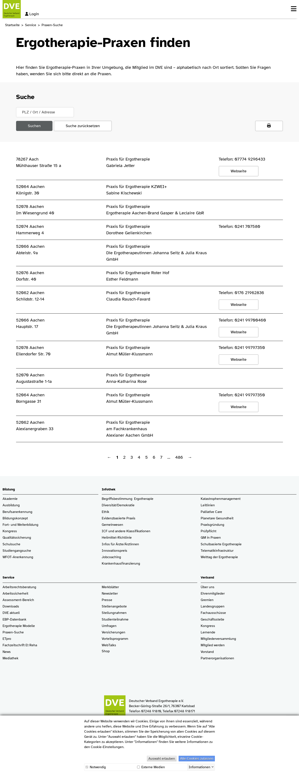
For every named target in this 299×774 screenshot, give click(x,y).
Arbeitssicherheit (15, 594)
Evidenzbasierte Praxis (118, 518)
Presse (107, 600)
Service (30, 25)
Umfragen (109, 626)
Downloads (11, 606)
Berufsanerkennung (17, 512)
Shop (106, 653)
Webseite (239, 171)
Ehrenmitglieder (213, 594)
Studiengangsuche (17, 551)
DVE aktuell (11, 613)
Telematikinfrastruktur (217, 551)
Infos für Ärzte (112, 544)
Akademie (10, 499)
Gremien (207, 600)
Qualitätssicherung (17, 538)
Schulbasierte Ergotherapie (221, 544)
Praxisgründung (212, 525)
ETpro (7, 639)
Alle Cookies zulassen (196, 758)
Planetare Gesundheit (217, 518)
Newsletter (110, 594)
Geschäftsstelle (212, 620)
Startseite (12, 25)
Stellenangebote (114, 606)
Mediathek (10, 658)
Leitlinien (208, 505)
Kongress (10, 531)
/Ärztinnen (131, 544)
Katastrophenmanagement (221, 499)
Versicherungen (113, 632)
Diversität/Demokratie (118, 505)
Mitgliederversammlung (218, 639)
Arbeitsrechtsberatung (19, 587)
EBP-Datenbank (14, 620)
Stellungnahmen (114, 613)
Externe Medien (151, 767)
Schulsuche (11, 544)
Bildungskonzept (15, 518)
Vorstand (207, 652)
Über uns (207, 587)
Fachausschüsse (213, 613)
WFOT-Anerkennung (18, 557)
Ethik (105, 512)
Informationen (199, 766)
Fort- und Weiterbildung (20, 525)
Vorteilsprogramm (115, 639)
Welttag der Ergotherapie (219, 557)
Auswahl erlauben (161, 758)
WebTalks (109, 645)
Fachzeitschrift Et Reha (20, 645)
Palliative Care (211, 512)
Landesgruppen (212, 606)
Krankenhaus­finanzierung (121, 564)
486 (179, 457)
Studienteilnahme (115, 620)
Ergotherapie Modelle (19, 626)
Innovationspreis (114, 551)
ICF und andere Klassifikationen (126, 531)
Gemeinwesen (112, 525)
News (7, 652)
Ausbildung (11, 505)
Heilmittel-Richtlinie (117, 538)
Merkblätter (110, 587)
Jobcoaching (111, 557)
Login (32, 14)
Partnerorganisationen (217, 658)
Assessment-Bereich (18, 600)
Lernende (208, 632)
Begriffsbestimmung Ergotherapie (127, 499)
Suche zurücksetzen (83, 125)
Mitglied (207, 645)
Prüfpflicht (208, 531)
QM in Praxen (211, 538)
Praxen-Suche (13, 632)
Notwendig (95, 767)
